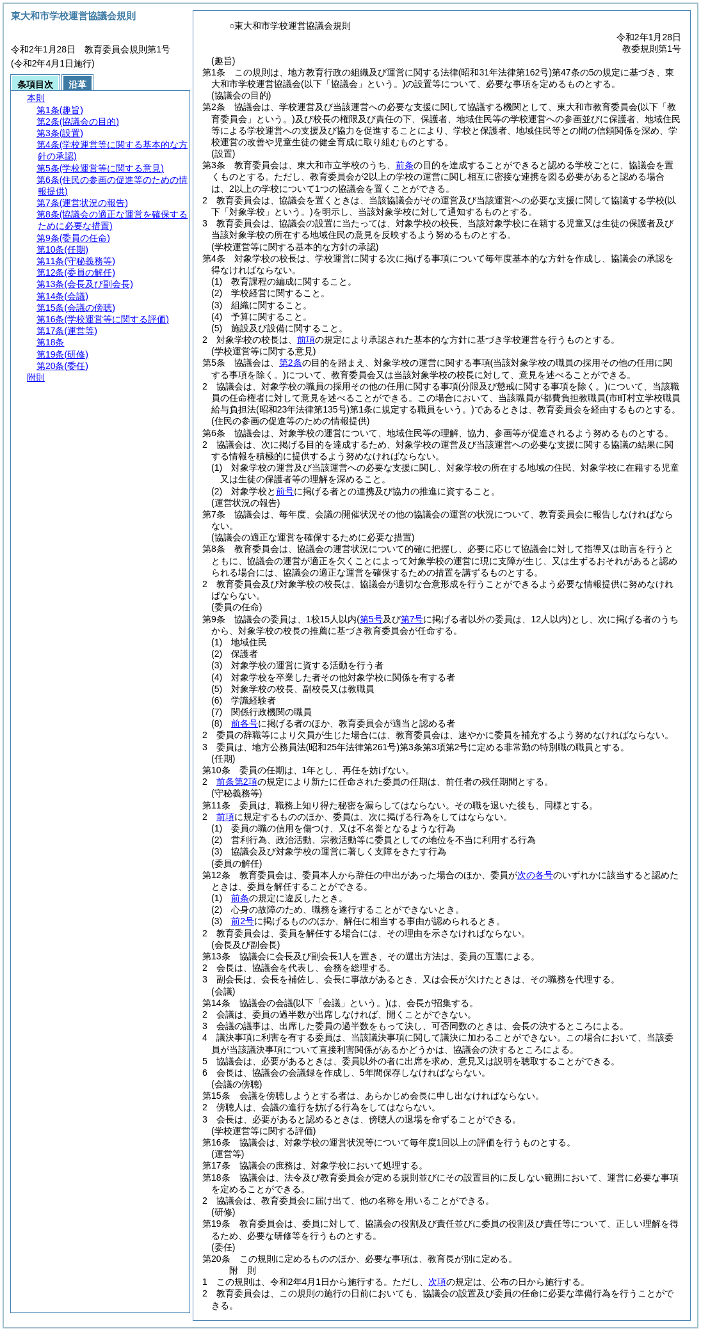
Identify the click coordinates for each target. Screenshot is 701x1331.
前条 (405, 165)
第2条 (290, 363)
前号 (285, 491)
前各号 (244, 723)
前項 (306, 340)
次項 (437, 1282)
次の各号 (535, 875)
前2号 (242, 921)
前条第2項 (236, 781)
